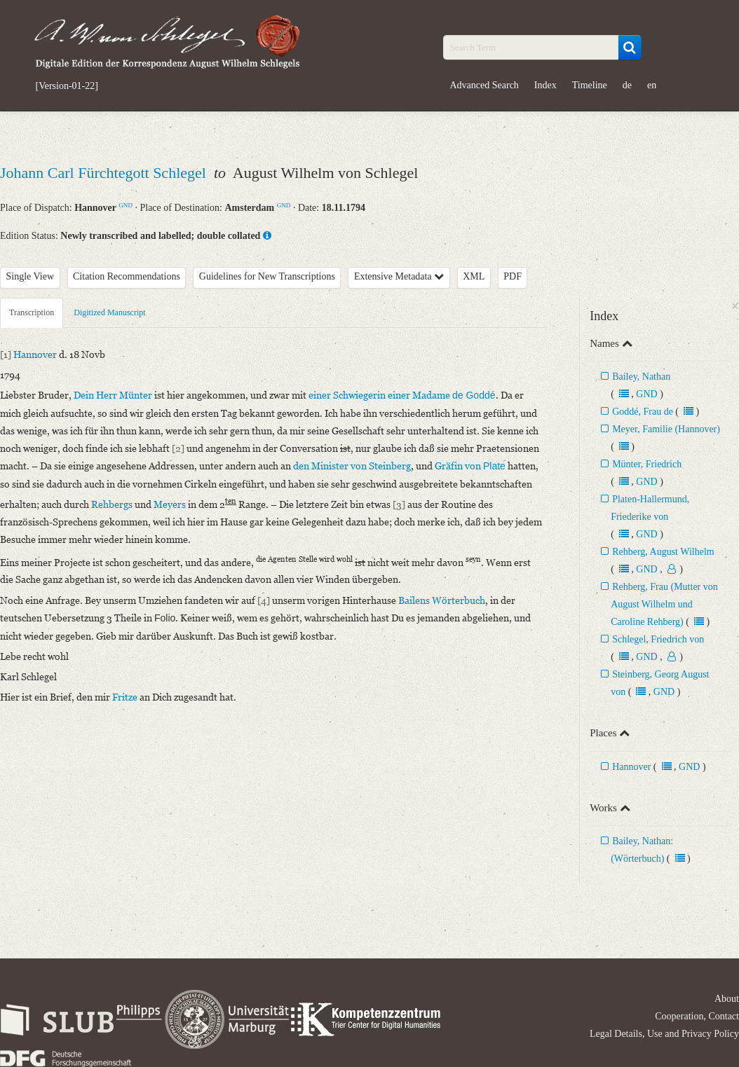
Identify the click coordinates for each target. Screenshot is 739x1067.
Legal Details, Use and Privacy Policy (664, 1033)
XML (473, 276)
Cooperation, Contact (697, 1016)
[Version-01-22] (67, 86)
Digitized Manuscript (109, 312)
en (651, 85)
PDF (512, 276)
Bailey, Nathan (641, 376)
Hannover (631, 767)
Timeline (589, 85)
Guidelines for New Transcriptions (267, 276)
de (627, 85)
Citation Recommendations (126, 276)
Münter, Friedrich (647, 464)
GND (125, 205)
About (726, 998)
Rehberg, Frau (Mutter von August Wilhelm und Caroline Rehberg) (664, 604)
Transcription (31, 312)
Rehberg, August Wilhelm (663, 551)
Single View (30, 276)
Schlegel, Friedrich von (658, 639)
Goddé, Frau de (642, 411)
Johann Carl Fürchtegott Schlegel (105, 172)
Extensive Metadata (399, 276)
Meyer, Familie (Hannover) (666, 429)
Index (545, 85)
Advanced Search (484, 85)
